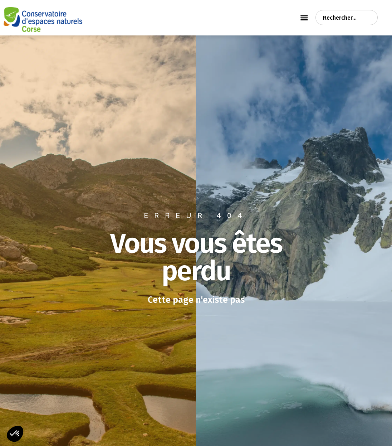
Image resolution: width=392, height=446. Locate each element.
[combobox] (346, 17)
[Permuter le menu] (304, 17)
